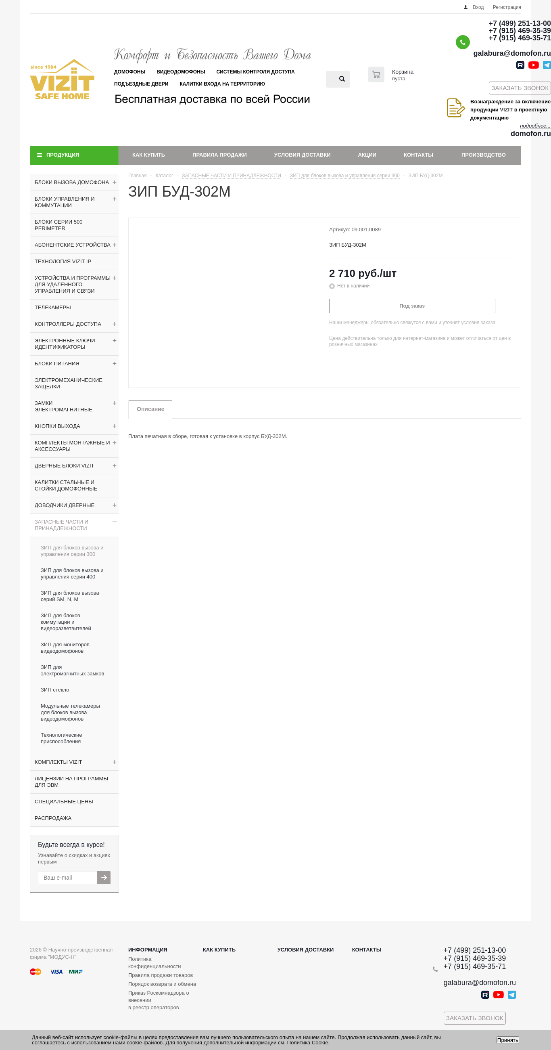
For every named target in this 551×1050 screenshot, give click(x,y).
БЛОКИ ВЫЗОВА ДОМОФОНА (72, 182)
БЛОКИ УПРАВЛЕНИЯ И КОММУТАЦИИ (65, 202)
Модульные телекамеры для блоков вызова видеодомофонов (70, 712)
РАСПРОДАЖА (53, 818)
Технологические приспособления (61, 738)
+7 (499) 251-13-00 (519, 23)
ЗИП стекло (55, 690)
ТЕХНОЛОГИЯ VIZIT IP (63, 261)
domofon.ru (531, 134)
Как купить (148, 155)
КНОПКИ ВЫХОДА (57, 426)
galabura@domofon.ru (512, 53)
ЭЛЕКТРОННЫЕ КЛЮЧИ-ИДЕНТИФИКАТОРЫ (66, 343)
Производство (483, 155)
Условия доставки (302, 155)
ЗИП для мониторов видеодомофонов (65, 647)
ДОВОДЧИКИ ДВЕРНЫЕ (64, 505)
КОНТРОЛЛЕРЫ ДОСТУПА (68, 324)
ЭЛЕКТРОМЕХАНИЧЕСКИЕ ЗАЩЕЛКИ (68, 383)
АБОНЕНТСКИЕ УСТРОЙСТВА (73, 245)
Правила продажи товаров (160, 975)
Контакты (418, 155)
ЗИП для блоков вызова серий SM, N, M (70, 596)
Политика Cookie (307, 1043)
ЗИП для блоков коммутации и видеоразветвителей (66, 621)
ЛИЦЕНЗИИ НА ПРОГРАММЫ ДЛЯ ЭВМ (71, 781)
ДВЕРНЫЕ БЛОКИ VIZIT (64, 466)
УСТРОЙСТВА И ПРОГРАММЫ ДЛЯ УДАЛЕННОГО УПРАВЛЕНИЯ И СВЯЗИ (73, 284)
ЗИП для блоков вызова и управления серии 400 (72, 573)
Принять (507, 1040)
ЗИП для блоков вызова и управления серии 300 (72, 551)
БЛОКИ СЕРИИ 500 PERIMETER (58, 225)
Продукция (62, 155)
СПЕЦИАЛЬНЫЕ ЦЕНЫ (64, 802)
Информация (147, 950)
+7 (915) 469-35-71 (519, 38)
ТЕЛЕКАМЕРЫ (53, 307)
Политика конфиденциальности (154, 962)
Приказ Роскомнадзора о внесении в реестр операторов (158, 1000)
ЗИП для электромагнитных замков (72, 670)
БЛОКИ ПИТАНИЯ (57, 363)
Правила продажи (219, 155)
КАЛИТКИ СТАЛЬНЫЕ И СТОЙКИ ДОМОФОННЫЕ (66, 485)
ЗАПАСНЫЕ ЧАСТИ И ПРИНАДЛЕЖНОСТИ (61, 525)
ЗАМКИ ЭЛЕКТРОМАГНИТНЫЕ (63, 406)
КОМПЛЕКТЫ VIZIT (58, 762)
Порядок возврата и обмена (162, 984)
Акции (367, 155)
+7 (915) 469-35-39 (519, 30)
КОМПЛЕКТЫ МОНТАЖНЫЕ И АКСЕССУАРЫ (72, 446)
